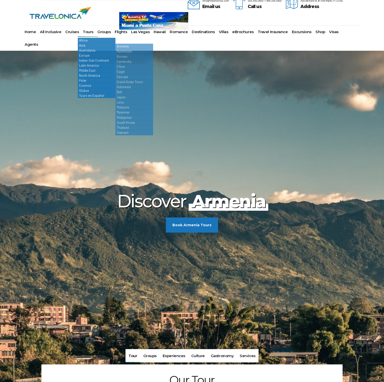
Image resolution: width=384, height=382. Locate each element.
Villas (223, 31)
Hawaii (160, 31)
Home (30, 31)
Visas (334, 31)
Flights (121, 31)
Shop (320, 31)
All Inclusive (50, 31)
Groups (104, 31)
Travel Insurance (273, 31)
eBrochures (243, 31)
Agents (31, 44)
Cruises (72, 31)
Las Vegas (140, 31)
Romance (179, 31)
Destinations (203, 31)
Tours (88, 31)
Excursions (302, 31)
